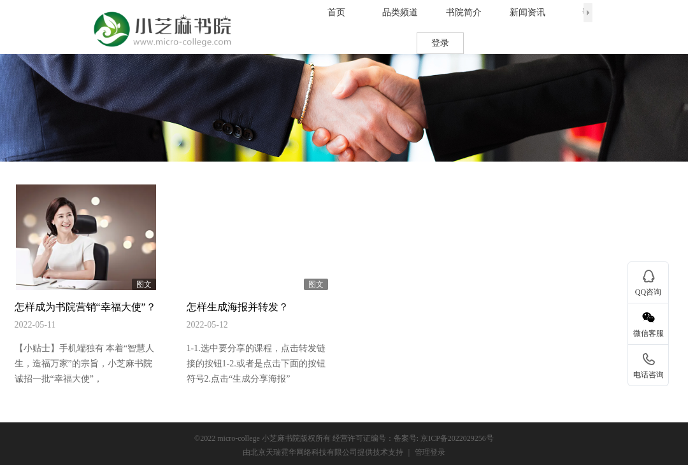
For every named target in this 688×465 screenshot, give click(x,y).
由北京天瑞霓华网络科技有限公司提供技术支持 (323, 452)
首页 (336, 12)
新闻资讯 (527, 12)
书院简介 (464, 12)
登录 (440, 43)
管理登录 (430, 452)
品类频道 (400, 12)
